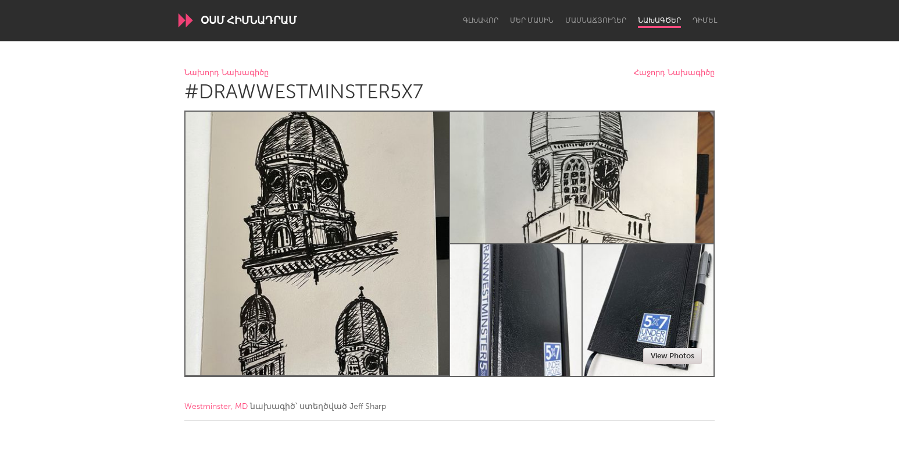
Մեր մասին (532, 20)
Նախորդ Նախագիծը (226, 73)
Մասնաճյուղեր (595, 20)
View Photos (672, 355)
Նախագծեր (659, 20)
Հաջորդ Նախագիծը (674, 73)
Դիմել (705, 20)
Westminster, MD (216, 406)
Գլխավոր (480, 20)
